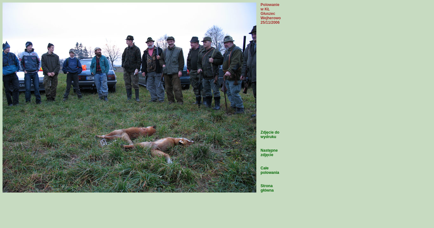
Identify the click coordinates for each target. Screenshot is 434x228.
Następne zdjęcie (269, 152)
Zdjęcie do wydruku (269, 134)
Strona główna (266, 188)
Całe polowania (269, 170)
